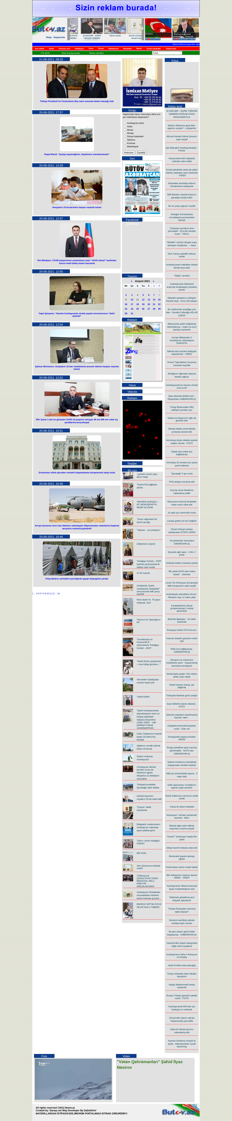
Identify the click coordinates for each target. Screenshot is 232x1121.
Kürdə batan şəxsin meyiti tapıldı (182, 867)
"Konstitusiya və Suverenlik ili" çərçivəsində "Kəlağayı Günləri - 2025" (148, 643)
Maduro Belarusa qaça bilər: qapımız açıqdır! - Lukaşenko (198, 44)
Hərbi (129, 126)
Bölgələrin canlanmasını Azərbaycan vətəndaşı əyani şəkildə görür (148, 827)
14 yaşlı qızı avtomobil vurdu (182, 512)
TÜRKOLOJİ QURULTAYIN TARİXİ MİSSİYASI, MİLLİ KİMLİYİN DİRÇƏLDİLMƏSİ (147, 881)
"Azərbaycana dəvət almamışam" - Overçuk (183, 35)
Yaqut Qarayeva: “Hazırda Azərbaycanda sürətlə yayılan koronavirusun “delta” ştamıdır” (77, 314)
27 (149, 309)
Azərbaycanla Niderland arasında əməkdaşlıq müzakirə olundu (182, 287)
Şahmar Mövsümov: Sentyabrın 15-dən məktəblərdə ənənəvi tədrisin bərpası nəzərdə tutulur (77, 367)
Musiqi (129, 133)
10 (48, 593)
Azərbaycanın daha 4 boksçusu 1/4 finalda (181, 955)
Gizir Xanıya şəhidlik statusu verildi (182, 255)
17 (132, 304)
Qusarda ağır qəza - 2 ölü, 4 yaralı (182, 553)
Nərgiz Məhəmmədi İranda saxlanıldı (182, 986)
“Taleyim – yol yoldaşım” (148, 530)
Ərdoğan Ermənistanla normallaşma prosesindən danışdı (182, 217)
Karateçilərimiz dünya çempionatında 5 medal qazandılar (181, 608)
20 (149, 304)
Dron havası (81, 35)
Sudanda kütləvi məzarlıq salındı (182, 563)
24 (132, 309)
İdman (129, 130)
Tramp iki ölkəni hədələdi (182, 806)
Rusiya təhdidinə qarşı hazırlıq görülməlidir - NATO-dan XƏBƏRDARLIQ (182, 750)
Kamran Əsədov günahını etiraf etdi (181, 639)
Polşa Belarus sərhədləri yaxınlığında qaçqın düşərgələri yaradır (76, 579)
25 (137, 309)
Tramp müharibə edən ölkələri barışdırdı (181, 975)
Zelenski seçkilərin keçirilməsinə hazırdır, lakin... (181, 716)
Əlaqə (49, 37)
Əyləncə (130, 140)
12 (53, 593)
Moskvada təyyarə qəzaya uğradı (182, 857)
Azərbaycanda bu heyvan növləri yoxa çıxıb (182, 386)
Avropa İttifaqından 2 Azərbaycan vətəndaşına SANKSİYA (182, 340)
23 (126, 309)
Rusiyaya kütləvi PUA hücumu (181, 630)
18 (137, 304)
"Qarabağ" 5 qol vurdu (182, 473)
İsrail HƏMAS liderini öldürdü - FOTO (182, 705)
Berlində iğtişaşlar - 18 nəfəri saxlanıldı (182, 620)
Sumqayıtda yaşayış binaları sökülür (182, 738)
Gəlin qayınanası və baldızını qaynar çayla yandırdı (181, 786)
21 (154, 304)
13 (149, 299)
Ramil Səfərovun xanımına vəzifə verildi (182, 797)
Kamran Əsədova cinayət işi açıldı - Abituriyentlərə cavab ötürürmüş (182, 1043)
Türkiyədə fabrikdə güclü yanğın (181, 695)
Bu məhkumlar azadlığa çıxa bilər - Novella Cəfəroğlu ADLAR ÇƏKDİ (181, 312)
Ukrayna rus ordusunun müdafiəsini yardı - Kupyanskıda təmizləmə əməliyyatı (182, 663)
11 (50, 593)
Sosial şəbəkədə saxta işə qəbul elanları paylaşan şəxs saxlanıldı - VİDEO (182, 172)
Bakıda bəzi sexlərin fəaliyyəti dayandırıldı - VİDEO (181, 352)
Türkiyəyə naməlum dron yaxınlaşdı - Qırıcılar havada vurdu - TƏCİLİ (182, 231)
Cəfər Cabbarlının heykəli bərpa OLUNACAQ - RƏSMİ (149, 736)
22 (159, 304)
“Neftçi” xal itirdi (181, 275)
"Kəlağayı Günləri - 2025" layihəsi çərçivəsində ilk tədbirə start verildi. (149, 564)
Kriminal (130, 143)
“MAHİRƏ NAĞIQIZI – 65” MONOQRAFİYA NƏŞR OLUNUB (148, 504)
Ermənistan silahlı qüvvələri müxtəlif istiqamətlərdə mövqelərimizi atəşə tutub (77, 472)
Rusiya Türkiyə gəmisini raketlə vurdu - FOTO (182, 997)
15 (159, 299)
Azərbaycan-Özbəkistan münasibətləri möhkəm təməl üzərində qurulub (148, 895)
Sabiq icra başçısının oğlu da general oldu (182, 419)
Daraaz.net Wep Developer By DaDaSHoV (73, 1110)
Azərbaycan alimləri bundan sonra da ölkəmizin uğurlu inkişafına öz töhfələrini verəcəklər (148, 773)
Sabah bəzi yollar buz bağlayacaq (181, 453)
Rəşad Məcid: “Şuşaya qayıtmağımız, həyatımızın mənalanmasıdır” (77, 154)
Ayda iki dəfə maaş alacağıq (182, 965)
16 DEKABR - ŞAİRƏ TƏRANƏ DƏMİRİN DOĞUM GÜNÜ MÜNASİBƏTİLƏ (181, 114)
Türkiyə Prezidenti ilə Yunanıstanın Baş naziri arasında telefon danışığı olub (77, 101)
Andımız (149, 34)
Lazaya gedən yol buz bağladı (182, 521)
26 (143, 309)
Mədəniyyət (132, 146)
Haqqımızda (59, 37)
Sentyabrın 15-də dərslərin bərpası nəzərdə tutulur (76, 207)
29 (159, 309)
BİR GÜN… (105, 35)
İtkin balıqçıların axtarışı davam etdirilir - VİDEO (181, 876)
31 (132, 313)
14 (154, 299)
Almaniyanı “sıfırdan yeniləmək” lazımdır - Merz (181, 816)
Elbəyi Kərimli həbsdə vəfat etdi (181, 848)
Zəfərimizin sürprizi (146, 544)
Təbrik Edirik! (143, 696)
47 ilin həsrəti (143, 573)
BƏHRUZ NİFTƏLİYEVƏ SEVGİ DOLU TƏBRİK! (128, 37)
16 (58, 593)
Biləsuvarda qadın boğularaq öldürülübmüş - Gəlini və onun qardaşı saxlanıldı (181, 327)
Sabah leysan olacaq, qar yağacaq (181, 686)
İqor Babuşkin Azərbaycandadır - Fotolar (182, 149)
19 (143, 304)
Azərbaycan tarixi (135, 123)
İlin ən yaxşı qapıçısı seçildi (181, 206)
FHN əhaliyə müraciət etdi (182, 482)
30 (126, 313)
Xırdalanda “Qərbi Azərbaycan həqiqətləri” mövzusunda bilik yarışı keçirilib (148, 589)
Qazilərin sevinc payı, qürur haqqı (147, 475)
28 (154, 309)
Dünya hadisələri (135, 136)
